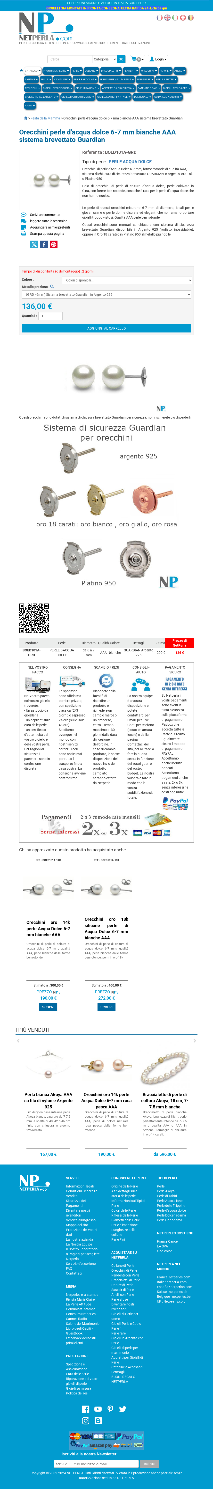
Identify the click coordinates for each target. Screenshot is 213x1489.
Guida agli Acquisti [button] (168, 97)
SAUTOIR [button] (31, 79)
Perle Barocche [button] (85, 79)
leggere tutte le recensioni (49, 221)
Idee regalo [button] (142, 97)
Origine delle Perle (124, 1186)
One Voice (164, 1251)
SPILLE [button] (46, 79)
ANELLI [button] (179, 70)
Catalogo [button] (33, 70)
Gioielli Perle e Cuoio (126, 1324)
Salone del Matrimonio (82, 1324)
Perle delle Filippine (171, 1206)
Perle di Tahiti (167, 1196)
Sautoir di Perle (122, 1290)
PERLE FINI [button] (32, 88)
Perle (160, 1186)
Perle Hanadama (169, 1220)
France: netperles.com (173, 1277)
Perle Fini (118, 1239)
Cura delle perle (77, 1374)
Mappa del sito (77, 1225)
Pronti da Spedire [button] (56, 70)
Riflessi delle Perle (124, 1215)
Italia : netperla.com (172, 1282)
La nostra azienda (79, 1239)
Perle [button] (77, 70)
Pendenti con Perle (125, 1275)
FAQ (69, 1268)
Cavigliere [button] (62, 79)
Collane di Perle (122, 1266)
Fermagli (117, 1372)
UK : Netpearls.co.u (171, 1301)
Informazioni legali (80, 1186)
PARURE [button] (166, 70)
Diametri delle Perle (125, 1220)
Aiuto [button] (30, 105)
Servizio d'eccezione (81, 1264)
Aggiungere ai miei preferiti (50, 227)
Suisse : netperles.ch (172, 1292)
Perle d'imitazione (124, 1225)
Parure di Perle (122, 1285)
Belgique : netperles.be (173, 1296)
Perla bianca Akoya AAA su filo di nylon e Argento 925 (48, 1100)
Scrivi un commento (45, 215)
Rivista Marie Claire (80, 1299)
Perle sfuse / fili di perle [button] (117, 79)
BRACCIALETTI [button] (111, 70)
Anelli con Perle (122, 1295)
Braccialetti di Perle (125, 1280)
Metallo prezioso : (38, 287)
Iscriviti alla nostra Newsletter (89, 1454)
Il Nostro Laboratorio (82, 1249)
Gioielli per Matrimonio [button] (77, 97)
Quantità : (29, 316)
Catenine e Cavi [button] (149, 88)
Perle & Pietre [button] (166, 79)
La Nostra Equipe (79, 1244)
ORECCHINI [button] (149, 70)
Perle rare (118, 1333)
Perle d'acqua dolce (171, 1210)
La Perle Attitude (78, 1304)
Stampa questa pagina (47, 234)
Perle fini (117, 1328)
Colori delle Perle (123, 1210)
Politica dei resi (77, 1393)
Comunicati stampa (81, 1309)
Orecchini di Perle (124, 1270)
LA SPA (162, 1246)
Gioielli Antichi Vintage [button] (114, 97)
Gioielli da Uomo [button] (87, 88)
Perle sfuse (119, 1299)
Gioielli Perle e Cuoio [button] (58, 88)
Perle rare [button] (145, 79)
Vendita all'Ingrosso (81, 1220)
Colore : (28, 279)
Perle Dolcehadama (171, 1215)
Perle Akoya (166, 1191)
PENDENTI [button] (131, 70)
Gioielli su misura (78, 1388)
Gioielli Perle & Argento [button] (41, 97)
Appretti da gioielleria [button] (118, 88)
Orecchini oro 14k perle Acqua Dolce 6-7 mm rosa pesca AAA (106, 1100)
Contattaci (74, 1273)
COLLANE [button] (91, 70)
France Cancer (168, 1241)
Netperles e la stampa (82, 1295)
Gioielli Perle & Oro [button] (176, 88)
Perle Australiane (169, 1201)
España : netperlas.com (174, 1287)
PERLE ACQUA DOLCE (130, 161)
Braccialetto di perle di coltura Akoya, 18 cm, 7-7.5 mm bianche (164, 1100)
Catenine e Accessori (126, 1367)
